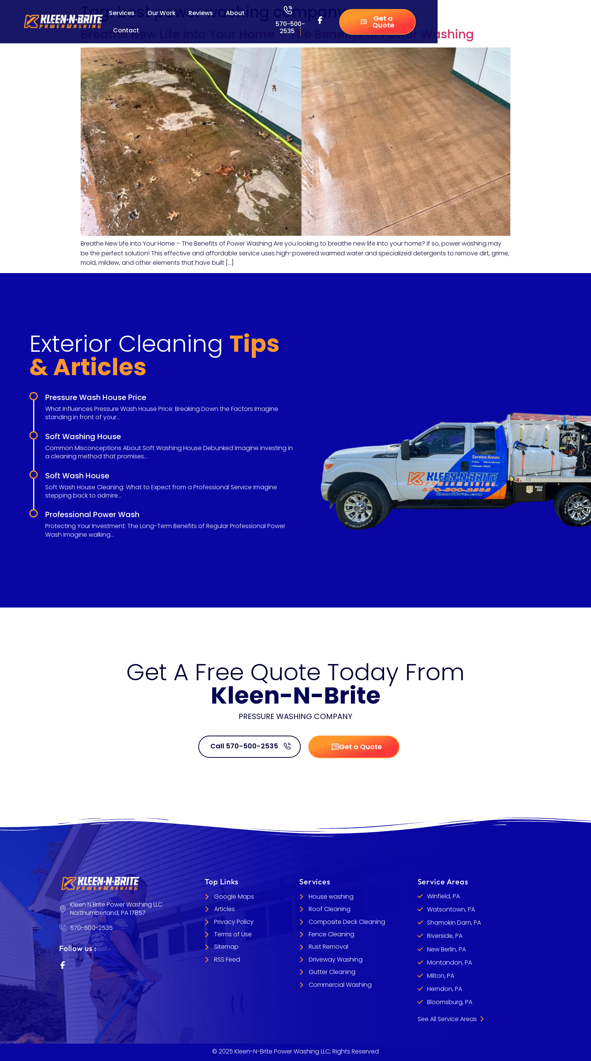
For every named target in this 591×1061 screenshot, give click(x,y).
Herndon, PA (444, 989)
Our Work (161, 13)
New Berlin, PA (446, 949)
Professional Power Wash (92, 514)
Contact (126, 30)
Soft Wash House (77, 475)
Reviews (200, 13)
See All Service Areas (451, 1019)
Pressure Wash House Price (95, 397)
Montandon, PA (449, 962)
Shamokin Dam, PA (454, 922)
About (235, 13)
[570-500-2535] (288, 10)
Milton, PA (440, 975)
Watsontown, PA (451, 909)
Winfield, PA (443, 896)
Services (122, 13)
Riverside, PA (444, 935)
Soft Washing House (83, 436)
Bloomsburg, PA (449, 1002)
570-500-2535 (290, 27)
